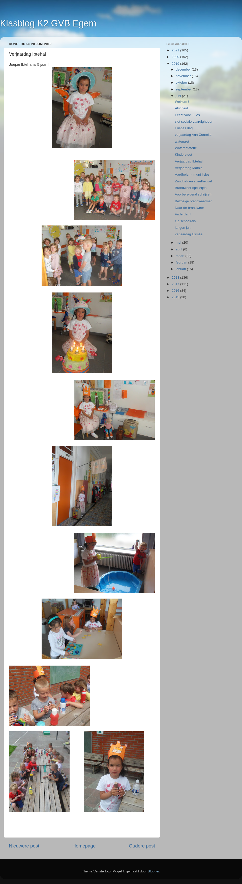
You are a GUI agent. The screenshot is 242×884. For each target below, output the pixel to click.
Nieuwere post (24, 845)
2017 (176, 284)
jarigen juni (183, 228)
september (184, 89)
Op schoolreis (185, 221)
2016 (176, 290)
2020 (176, 57)
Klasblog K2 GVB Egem (48, 23)
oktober (182, 82)
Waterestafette (186, 148)
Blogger (153, 871)
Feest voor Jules (187, 115)
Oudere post (142, 845)
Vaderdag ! (183, 214)
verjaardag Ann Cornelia (193, 135)
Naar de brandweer (189, 208)
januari (181, 269)
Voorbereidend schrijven (193, 194)
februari (182, 262)
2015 (176, 297)
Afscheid (181, 108)
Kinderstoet (183, 154)
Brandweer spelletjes (190, 188)
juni (179, 96)
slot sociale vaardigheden (194, 121)
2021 (176, 50)
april (179, 249)
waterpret (182, 141)
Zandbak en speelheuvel (193, 181)
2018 (176, 277)
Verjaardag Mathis (188, 168)
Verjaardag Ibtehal (189, 161)
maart (180, 256)
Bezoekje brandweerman (194, 201)
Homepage (84, 845)
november (184, 76)
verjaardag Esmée (189, 234)
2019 (176, 64)
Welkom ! (182, 102)
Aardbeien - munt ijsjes (192, 174)
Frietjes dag (184, 128)
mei (179, 242)
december (184, 69)
